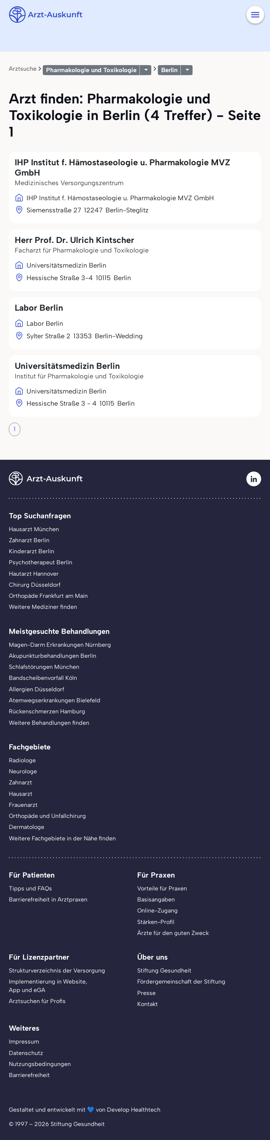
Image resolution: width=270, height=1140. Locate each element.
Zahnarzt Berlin (29, 540)
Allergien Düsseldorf (36, 689)
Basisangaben (156, 899)
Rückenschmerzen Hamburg (47, 711)
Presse (146, 992)
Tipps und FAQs (30, 888)
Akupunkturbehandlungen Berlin (52, 655)
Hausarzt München (34, 529)
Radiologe (22, 760)
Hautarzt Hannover (34, 573)
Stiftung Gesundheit (164, 970)
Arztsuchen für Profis (37, 1001)
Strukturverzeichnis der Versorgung (57, 970)
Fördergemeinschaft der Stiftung (181, 981)
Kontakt (147, 1003)
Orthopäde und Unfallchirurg (47, 815)
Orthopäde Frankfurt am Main (48, 595)
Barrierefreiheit (29, 1075)
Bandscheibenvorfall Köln (43, 677)
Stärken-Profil (155, 921)
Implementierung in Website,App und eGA (48, 985)
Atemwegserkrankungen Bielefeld (54, 700)
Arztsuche (23, 68)
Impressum (24, 1041)
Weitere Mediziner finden (43, 606)
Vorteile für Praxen (162, 888)
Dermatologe (26, 826)
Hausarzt (20, 793)
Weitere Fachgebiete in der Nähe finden (62, 838)
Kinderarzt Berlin (31, 551)
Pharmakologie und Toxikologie (91, 70)
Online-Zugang (157, 910)
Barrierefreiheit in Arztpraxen (48, 899)
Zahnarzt (20, 782)
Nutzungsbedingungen (40, 1063)
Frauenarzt (23, 804)
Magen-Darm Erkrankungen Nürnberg (60, 644)
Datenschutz (26, 1052)
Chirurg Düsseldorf (34, 584)
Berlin (169, 70)
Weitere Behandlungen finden (49, 722)
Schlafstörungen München (44, 666)
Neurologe (23, 771)
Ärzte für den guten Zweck (173, 932)
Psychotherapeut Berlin (40, 562)
